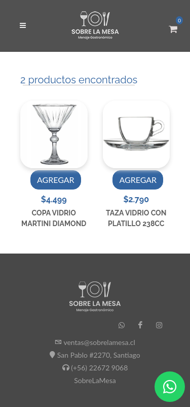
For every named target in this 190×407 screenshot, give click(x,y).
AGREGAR (55, 179)
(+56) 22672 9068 (99, 367)
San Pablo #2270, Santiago (98, 355)
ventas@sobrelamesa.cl (99, 342)
